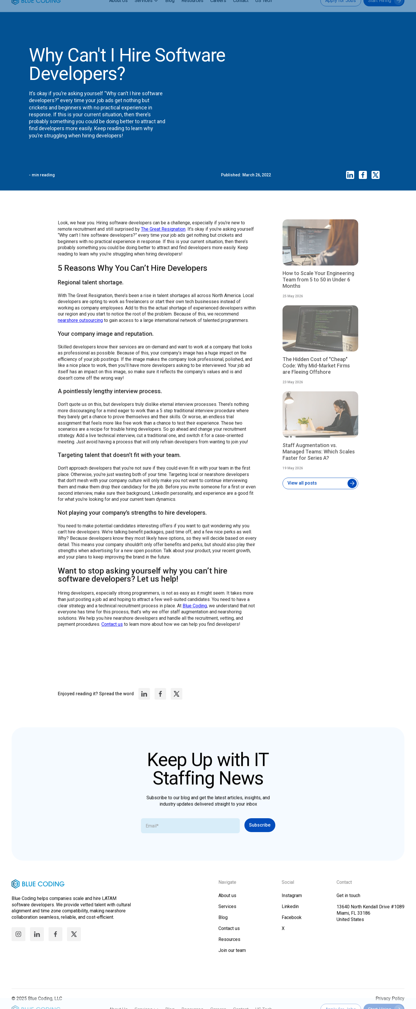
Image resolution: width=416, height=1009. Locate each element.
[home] (36, 11)
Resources (192, 11)
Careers (218, 11)
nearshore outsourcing (80, 327)
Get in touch (348, 900)
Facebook (292, 922)
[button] (147, 11)
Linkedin (290, 911)
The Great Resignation (163, 236)
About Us (118, 11)
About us (227, 900)
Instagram (292, 900)
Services (144, 11)
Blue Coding (195, 613)
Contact (240, 11)
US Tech (263, 11)
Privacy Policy (390, 1003)
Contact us (112, 631)
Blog (169, 11)
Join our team (232, 955)
